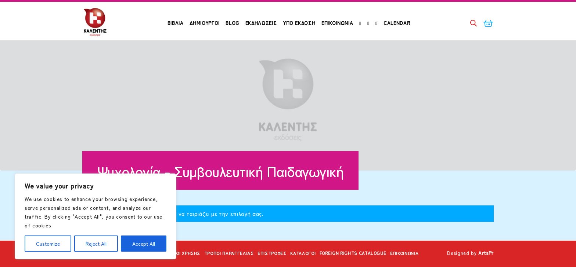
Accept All (143, 243)
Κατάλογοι (304, 260)
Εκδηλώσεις (261, 22)
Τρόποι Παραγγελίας (222, 260)
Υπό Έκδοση (299, 22)
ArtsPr (486, 260)
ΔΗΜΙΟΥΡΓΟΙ (205, 22)
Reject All (96, 243)
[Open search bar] (473, 23)
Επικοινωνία (337, 22)
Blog (232, 22)
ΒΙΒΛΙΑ (176, 22)
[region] (95, 216)
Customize (48, 243)
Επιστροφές (270, 260)
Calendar (397, 22)
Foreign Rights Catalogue (360, 260)
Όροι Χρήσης (173, 260)
